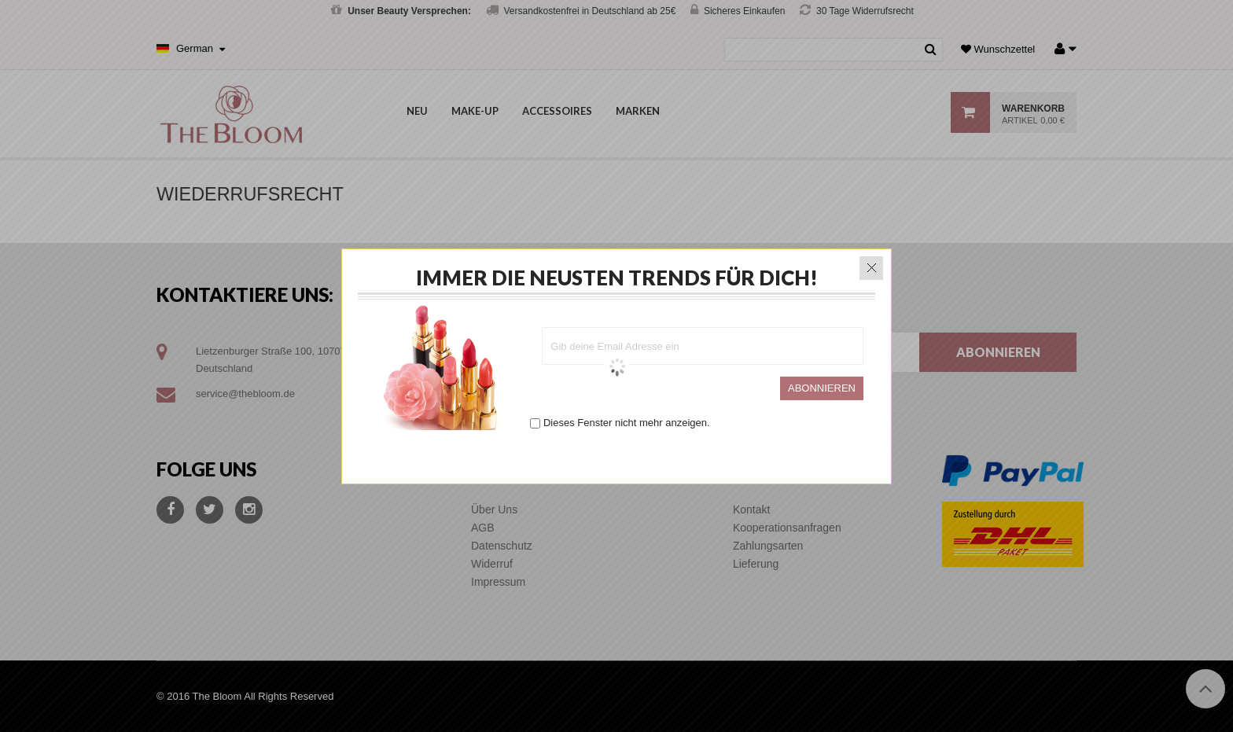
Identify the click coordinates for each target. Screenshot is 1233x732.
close (871, 265)
